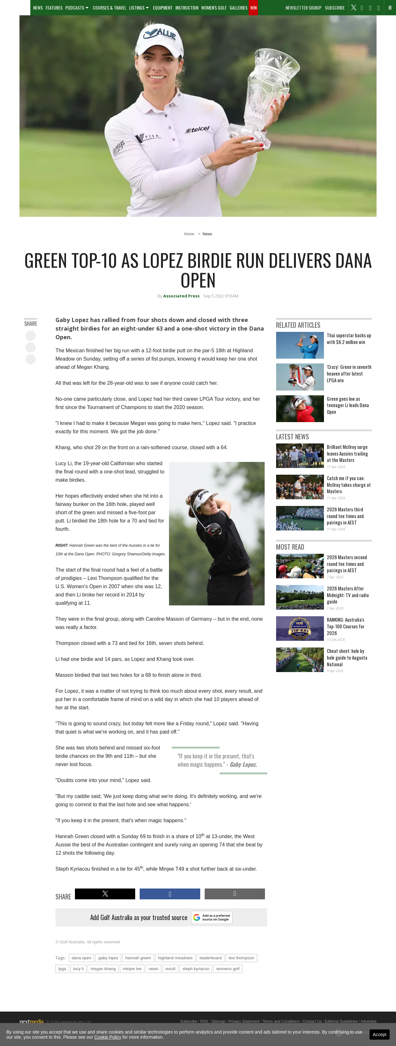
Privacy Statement (243, 1021)
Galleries (238, 7)
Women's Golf (214, 7)
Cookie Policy (107, 1037)
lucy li (78, 968)
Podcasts (74, 7)
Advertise (369, 1021)
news (153, 968)
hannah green (138, 957)
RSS (204, 1021)
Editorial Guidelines (341, 1021)
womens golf (227, 968)
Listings (136, 7)
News (38, 7)
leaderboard (211, 957)
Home (189, 234)
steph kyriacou (195, 968)
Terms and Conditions (280, 1021)
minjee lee (132, 968)
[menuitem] (15, 7)
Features (54, 7)
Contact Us (312, 1021)
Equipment (162, 7)
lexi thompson (241, 957)
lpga (62, 968)
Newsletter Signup (303, 7)
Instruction (186, 7)
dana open (81, 957)
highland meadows (175, 957)
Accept (379, 1034)
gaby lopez (108, 957)
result (170, 968)
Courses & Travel (109, 7)
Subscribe (335, 7)
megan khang (103, 968)
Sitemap (218, 1021)
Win (253, 7)
